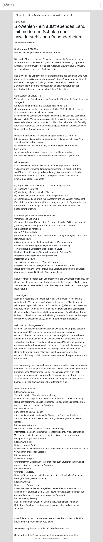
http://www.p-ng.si (23, 442)
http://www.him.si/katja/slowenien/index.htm (47, 528)
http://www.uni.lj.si (23, 455)
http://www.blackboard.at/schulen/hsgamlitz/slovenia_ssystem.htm (46, 155)
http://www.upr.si (22, 482)
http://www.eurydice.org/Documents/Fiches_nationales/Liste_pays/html (49, 139)
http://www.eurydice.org (25, 498)
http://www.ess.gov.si (24, 392)
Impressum (47, 538)
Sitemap (65, 538)
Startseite (38, 538)
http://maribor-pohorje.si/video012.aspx (33, 522)
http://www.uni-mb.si (24, 468)
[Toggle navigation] (96, 5)
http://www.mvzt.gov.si (25, 425)
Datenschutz (56, 538)
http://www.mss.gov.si (25, 408)
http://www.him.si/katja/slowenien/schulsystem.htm (53, 535)
